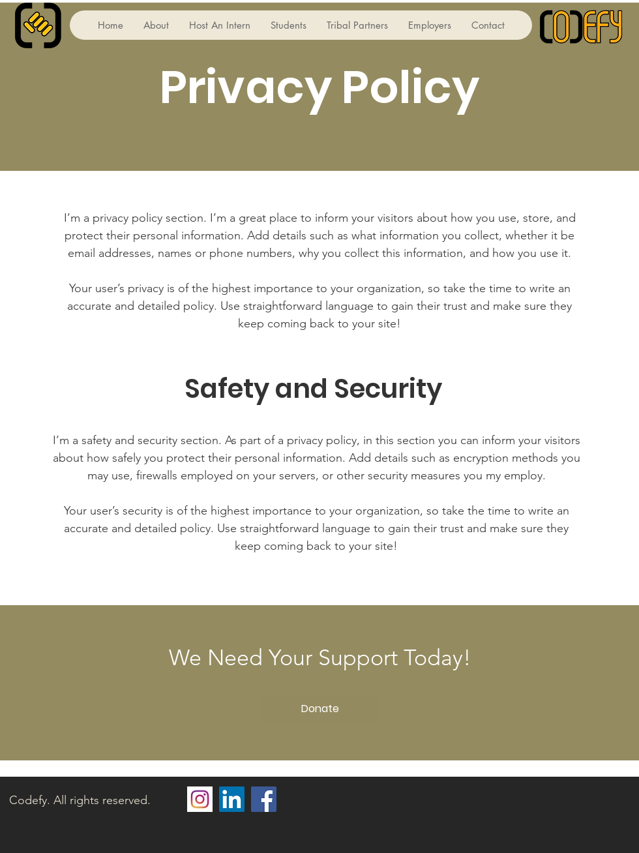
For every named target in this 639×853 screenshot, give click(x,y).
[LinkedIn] (232, 799)
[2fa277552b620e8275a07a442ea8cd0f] (200, 799)
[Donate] (319, 709)
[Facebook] (263, 799)
